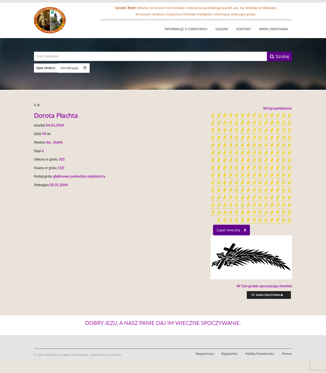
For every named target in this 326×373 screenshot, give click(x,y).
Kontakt (243, 29)
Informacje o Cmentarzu (186, 29)
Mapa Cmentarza (273, 29)
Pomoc (287, 353)
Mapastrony (205, 353)
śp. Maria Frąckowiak (267, 295)
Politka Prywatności (259, 353)
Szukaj (279, 56)
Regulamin (229, 353)
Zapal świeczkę (231, 230)
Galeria (222, 29)
